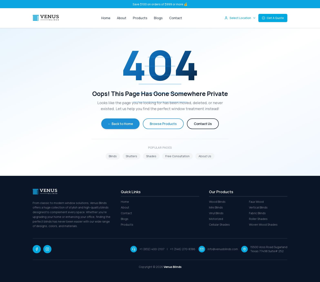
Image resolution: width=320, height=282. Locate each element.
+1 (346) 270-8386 (182, 249)
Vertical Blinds (258, 207)
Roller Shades (258, 219)
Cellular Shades (219, 224)
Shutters (131, 156)
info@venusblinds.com (223, 249)
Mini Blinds (216, 207)
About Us (205, 156)
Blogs (158, 18)
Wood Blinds (217, 202)
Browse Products (163, 123)
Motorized (216, 219)
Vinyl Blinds (216, 213)
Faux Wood (256, 202)
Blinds (113, 156)
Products (140, 18)
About (121, 18)
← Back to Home (120, 123)
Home (105, 18)
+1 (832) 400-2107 (151, 249)
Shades (151, 156)
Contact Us (203, 123)
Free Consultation (177, 156)
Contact (175, 18)
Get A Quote (273, 18)
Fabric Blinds (257, 213)
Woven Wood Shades (263, 224)
